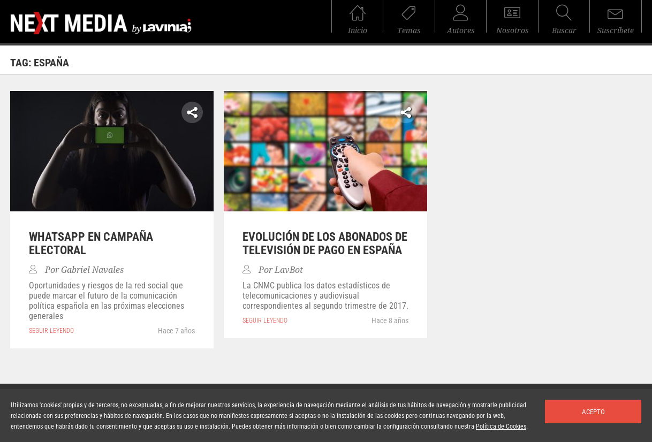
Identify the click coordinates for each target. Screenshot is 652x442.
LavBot (289, 270)
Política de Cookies (501, 426)
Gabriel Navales (92, 270)
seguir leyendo (51, 330)
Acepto (593, 412)
